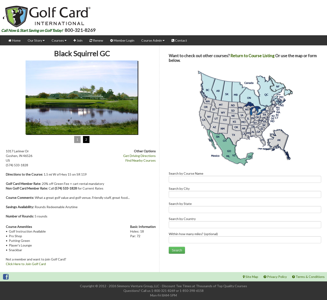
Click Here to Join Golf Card (26, 264)
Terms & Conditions (308, 277)
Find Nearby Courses (141, 160)
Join (78, 40)
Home (14, 40)
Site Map (250, 277)
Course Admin (153, 40)
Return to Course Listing (252, 55)
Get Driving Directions (139, 156)
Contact (179, 40)
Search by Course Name (245, 178)
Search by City (245, 193)
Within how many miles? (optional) (245, 239)
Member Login (122, 40)
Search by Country (245, 223)
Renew (96, 40)
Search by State (245, 208)
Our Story (36, 40)
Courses (59, 40)
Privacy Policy (275, 277)
